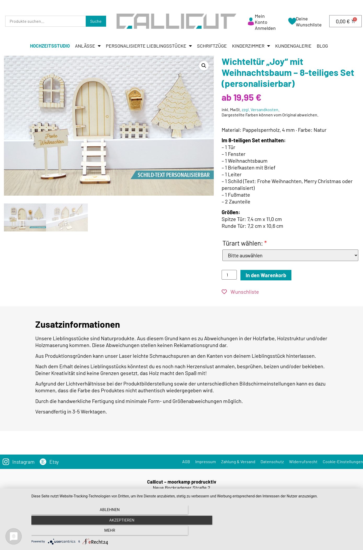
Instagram (23, 461)
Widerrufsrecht (303, 461)
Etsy (55, 461)
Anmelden (265, 28)
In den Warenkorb (266, 275)
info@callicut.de (189, 508)
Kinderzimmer (251, 46)
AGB (186, 461)
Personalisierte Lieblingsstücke (149, 46)
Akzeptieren (194, 532)
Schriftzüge (212, 46)
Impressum (205, 461)
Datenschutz (272, 461)
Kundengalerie (293, 46)
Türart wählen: (244, 243)
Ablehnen (80, 532)
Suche (96, 21)
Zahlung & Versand (238, 461)
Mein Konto (261, 19)
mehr (308, 532)
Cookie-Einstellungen (343, 461)
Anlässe (88, 46)
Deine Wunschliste (309, 21)
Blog (322, 46)
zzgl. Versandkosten (260, 109)
